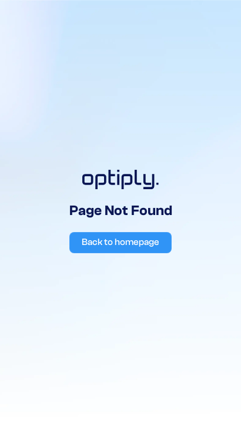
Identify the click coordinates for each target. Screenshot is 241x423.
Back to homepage (120, 242)
